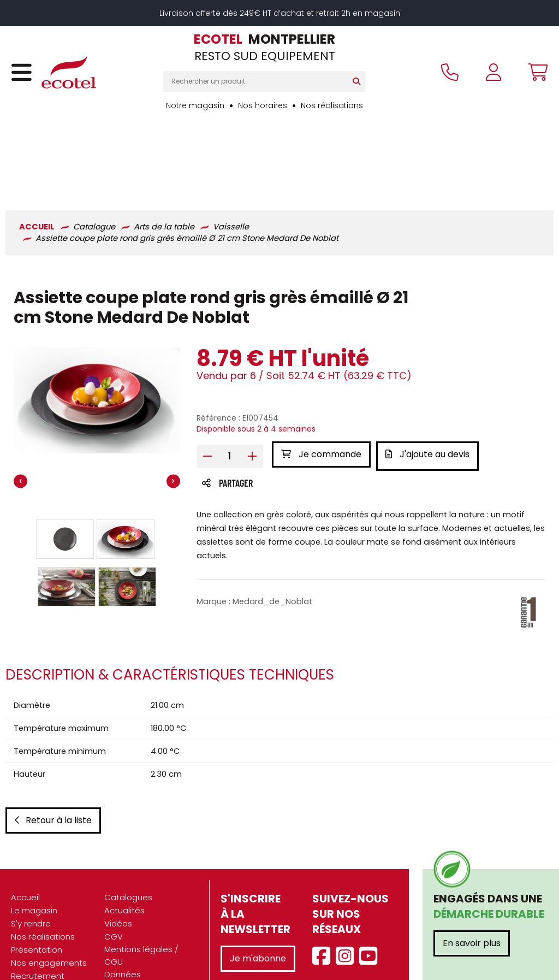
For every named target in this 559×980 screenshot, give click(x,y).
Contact (121, 951)
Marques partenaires (34, 934)
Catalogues (128, 836)
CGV (113, 875)
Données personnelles (130, 919)
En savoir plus (472, 882)
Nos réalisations (332, 105)
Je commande (321, 381)
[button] (65, 466)
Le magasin (34, 849)
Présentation (36, 888)
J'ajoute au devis (431, 381)
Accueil (25, 836)
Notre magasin (195, 105)
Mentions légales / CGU (141, 894)
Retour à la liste (53, 759)
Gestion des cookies (145, 938)
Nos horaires (262, 105)
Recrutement (37, 914)
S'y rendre (31, 862)
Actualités (124, 849)
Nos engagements (49, 901)
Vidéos (118, 862)
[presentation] (20, 408)
